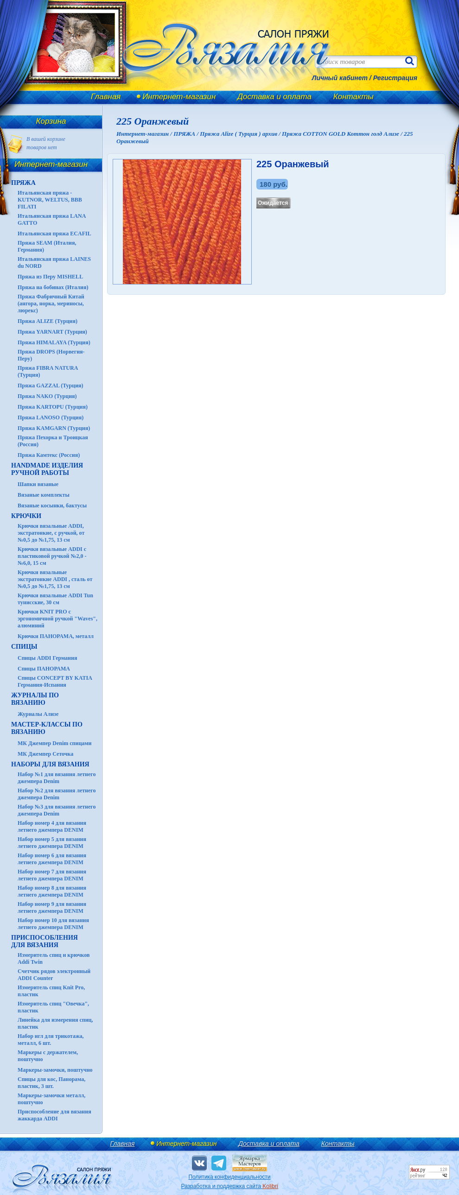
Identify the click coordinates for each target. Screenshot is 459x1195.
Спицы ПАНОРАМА (44, 668)
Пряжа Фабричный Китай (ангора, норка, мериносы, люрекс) (51, 303)
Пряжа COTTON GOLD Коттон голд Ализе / (343, 133)
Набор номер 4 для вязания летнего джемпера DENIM (52, 826)
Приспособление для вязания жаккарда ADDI (54, 1115)
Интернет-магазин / (144, 133)
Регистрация (395, 78)
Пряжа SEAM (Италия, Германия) (47, 246)
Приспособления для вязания (44, 941)
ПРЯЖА (23, 182)
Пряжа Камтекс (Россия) (49, 455)
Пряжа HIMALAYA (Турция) (54, 342)
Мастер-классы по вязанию (47, 728)
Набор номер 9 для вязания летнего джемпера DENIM (52, 907)
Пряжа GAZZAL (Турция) (50, 385)
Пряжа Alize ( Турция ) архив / (241, 133)
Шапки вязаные (38, 484)
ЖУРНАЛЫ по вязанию (35, 699)
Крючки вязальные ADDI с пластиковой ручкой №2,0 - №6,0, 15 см (52, 556)
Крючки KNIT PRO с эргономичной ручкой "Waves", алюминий (57, 618)
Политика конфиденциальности (229, 1177)
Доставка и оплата (274, 96)
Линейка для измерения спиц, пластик (55, 1023)
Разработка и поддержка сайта (229, 1186)
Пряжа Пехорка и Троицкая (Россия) (53, 441)
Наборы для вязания (50, 764)
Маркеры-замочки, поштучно (55, 1070)
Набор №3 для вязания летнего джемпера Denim (57, 810)
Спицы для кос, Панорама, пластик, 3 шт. (51, 1082)
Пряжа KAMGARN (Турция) (54, 428)
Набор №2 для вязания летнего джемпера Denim (57, 794)
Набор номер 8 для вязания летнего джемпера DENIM (52, 891)
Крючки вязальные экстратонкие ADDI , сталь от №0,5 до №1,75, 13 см (55, 579)
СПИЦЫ (24, 646)
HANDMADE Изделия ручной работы (47, 469)
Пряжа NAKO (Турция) (47, 396)
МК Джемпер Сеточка (45, 754)
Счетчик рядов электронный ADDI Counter (54, 974)
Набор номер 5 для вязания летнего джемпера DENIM (52, 842)
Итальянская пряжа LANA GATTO (52, 219)
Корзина (51, 121)
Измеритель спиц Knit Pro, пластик (51, 991)
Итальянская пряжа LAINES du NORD (54, 262)
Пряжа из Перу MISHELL (50, 276)
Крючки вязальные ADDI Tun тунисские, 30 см (55, 599)
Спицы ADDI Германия (47, 658)
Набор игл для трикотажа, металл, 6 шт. (51, 1039)
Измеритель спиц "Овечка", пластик (53, 1007)
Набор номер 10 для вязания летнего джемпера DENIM (53, 923)
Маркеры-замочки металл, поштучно (51, 1099)
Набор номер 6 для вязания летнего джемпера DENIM (52, 859)
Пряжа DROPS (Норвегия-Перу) (51, 355)
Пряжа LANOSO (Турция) (50, 417)
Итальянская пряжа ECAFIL (54, 233)
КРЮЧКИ (26, 515)
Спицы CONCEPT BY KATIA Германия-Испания (55, 681)
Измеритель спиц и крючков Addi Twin (53, 958)
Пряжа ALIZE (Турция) (47, 321)
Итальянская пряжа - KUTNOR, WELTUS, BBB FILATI (50, 200)
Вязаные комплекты (44, 495)
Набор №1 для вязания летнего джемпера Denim (57, 777)
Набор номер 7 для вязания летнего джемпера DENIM (52, 875)
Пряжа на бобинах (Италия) (53, 287)
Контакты (353, 96)
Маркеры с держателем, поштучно (48, 1055)
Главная (106, 96)
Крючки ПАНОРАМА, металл (56, 636)
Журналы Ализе (38, 714)
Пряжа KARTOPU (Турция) (53, 407)
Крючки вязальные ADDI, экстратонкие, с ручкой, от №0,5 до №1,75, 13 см (51, 533)
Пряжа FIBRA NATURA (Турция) (48, 371)
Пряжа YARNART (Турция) (52, 332)
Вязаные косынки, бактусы (52, 505)
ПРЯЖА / (186, 133)
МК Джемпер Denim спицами (54, 743)
